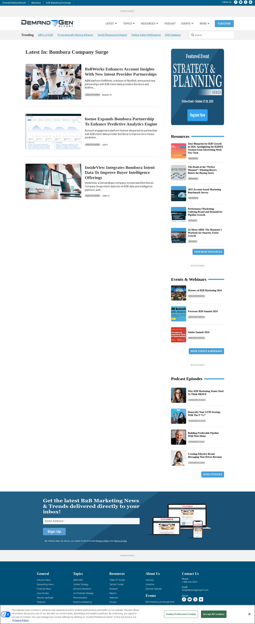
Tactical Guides (116, 553)
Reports (193, 189)
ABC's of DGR (45, 35)
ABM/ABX (78, 548)
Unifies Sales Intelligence (146, 35)
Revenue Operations (82, 575)
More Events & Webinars (206, 319)
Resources (148, 23)
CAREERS (95, 604)
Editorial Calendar (154, 557)
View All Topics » (81, 584)
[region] (127, 614)
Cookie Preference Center (181, 614)
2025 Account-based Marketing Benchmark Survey (204, 159)
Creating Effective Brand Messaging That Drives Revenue (205, 424)
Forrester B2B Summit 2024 (203, 279)
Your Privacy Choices (185, 604)
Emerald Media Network (14, 3)
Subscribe (224, 23)
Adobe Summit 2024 (198, 300)
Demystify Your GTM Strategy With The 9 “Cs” (204, 382)
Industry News (93, 95)
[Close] (249, 614)
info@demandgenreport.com (195, 558)
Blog (39, 575)
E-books (113, 571)
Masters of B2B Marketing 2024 (205, 259)
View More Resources (208, 220)
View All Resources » (118, 584)
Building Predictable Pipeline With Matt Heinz (203, 403)
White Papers (115, 575)
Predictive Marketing (82, 571)
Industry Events (196, 265)
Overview (150, 548)
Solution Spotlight (45, 566)
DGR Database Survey (177, 35)
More (203, 23)
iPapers (112, 579)
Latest (110, 23)
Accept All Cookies (213, 614)
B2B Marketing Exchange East (160, 575)
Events (186, 23)
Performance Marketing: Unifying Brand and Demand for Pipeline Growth (205, 180)
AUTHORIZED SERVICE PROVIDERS (119, 604)
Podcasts (41, 571)
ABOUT (85, 604)
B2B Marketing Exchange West (160, 570)
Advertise (36, 3)
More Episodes (212, 442)
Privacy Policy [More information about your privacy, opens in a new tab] (20, 620)
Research (193, 166)
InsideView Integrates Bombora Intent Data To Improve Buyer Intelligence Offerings (120, 172)
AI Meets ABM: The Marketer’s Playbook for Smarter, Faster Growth (205, 201)
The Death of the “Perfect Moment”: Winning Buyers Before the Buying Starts (202, 138)
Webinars (193, 127)
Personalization (80, 566)
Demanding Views (45, 553)
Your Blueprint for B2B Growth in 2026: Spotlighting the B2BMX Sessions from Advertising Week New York (205, 116)
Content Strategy (81, 553)
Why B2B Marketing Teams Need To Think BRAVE (205, 361)
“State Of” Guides (117, 548)
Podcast (170, 23)
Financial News (44, 557)
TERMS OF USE (211, 604)
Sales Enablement (81, 579)
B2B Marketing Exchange (58, 3)
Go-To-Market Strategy (83, 562)
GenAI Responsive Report (112, 35)
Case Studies (43, 562)
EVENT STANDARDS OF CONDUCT (154, 604)
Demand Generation (82, 557)
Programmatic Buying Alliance (75, 35)
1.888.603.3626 (189, 550)
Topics (127, 23)
